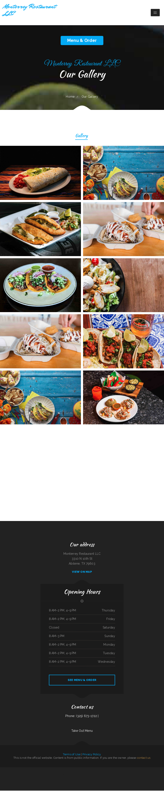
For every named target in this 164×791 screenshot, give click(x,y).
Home (70, 96)
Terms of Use (71, 754)
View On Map (82, 572)
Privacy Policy (91, 754)
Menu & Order (82, 40)
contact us (144, 758)
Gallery (81, 136)
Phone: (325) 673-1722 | (81, 716)
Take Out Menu (82, 731)
